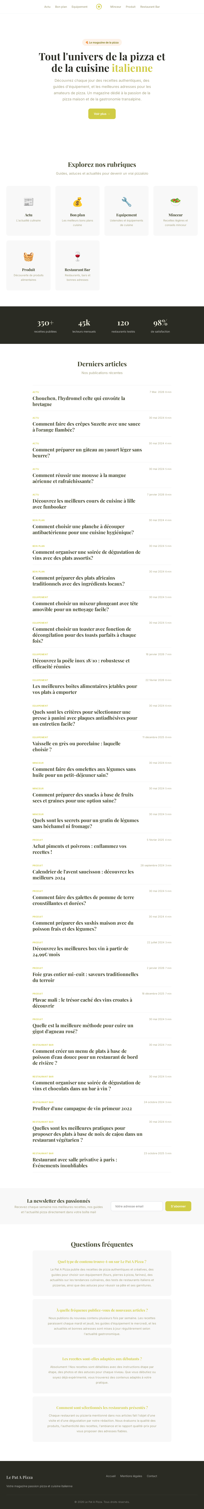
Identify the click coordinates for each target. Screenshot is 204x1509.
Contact (152, 1476)
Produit (131, 6)
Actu (47, 6)
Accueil (110, 1476)
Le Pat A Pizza (19, 1477)
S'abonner (178, 1206)
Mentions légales (131, 1476)
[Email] (137, 1206)
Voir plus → (102, 114)
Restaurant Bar (150, 6)
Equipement (80, 6)
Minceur (115, 6)
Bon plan (61, 6)
